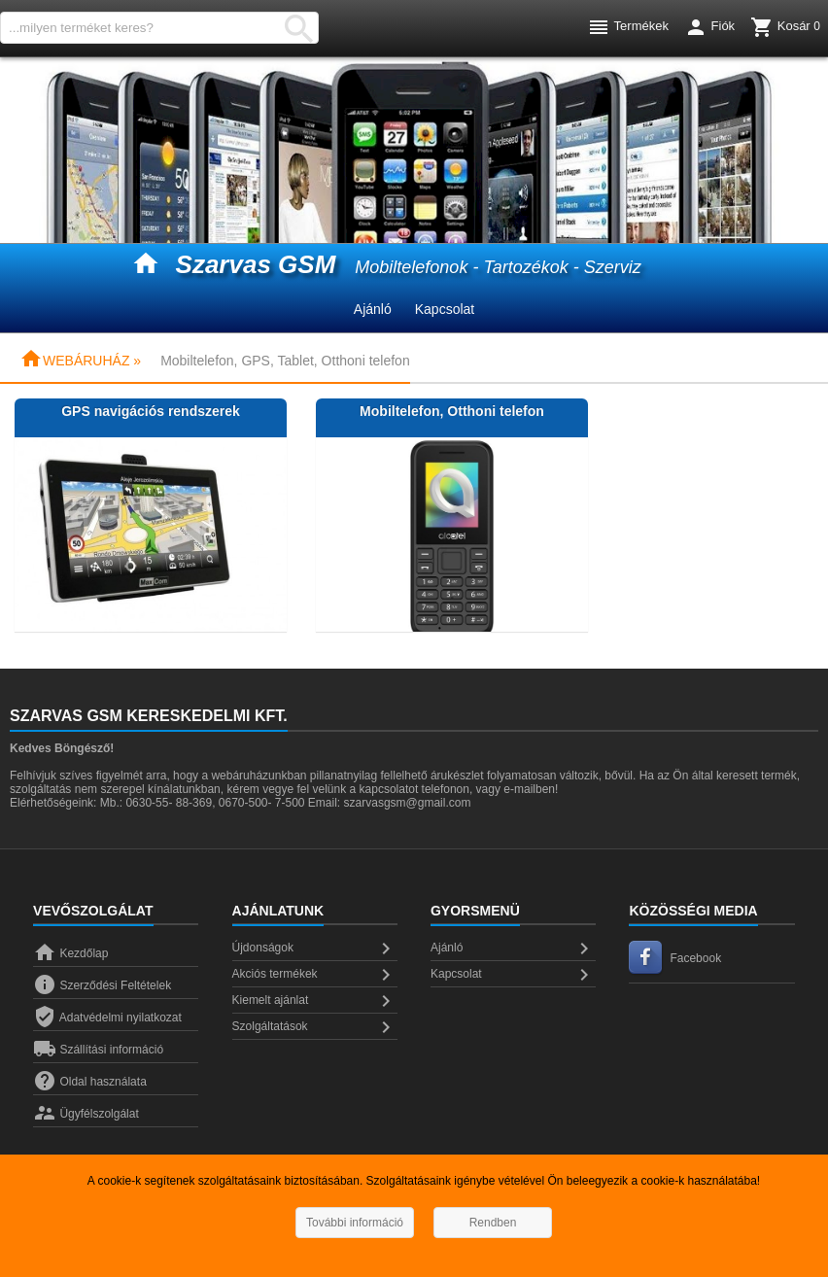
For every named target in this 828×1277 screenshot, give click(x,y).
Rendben (493, 1222)
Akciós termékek (314, 974)
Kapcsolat (444, 309)
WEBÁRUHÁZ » (80, 360)
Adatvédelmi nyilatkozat (107, 1017)
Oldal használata (90, 1081)
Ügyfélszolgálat (86, 1114)
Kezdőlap (70, 953)
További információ (354, 1222)
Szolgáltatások (314, 1027)
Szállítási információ (98, 1049)
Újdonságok (314, 948)
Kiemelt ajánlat (314, 1001)
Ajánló (373, 309)
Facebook (675, 958)
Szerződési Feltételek (102, 985)
